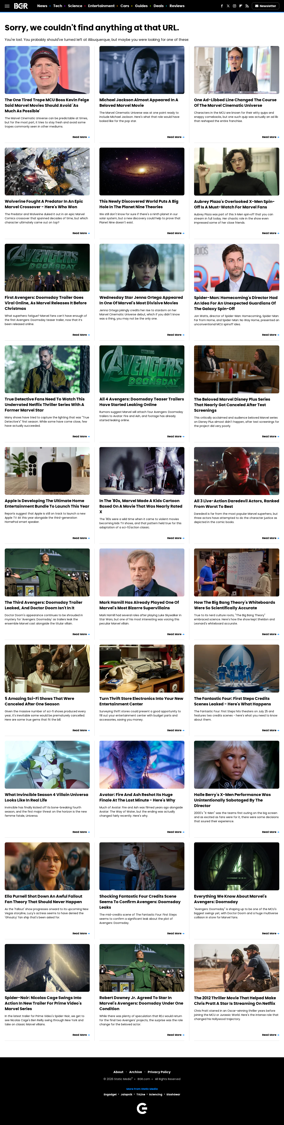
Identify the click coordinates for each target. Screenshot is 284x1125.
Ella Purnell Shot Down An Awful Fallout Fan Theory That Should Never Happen (43, 899)
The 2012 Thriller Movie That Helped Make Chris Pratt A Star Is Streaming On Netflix (235, 1000)
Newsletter (265, 6)
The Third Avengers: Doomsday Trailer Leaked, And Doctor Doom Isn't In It (43, 605)
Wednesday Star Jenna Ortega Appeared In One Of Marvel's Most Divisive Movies (141, 300)
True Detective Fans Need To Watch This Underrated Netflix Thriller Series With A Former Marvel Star (45, 405)
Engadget (110, 1094)
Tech (57, 6)
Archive (135, 1072)
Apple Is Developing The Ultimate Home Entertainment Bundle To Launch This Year (47, 503)
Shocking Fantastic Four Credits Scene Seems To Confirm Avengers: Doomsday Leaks (140, 902)
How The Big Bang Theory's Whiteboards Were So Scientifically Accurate (234, 605)
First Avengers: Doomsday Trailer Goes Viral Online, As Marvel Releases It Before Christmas (46, 303)
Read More (80, 137)
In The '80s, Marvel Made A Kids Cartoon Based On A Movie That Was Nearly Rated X (140, 506)
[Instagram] (234, 6)
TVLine (140, 1094)
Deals (159, 6)
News (42, 6)
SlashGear (173, 1094)
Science (75, 6)
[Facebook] (221, 6)
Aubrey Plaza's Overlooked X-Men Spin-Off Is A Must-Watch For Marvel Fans (234, 204)
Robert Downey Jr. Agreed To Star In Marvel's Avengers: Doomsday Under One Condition (141, 1003)
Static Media (122, 1079)
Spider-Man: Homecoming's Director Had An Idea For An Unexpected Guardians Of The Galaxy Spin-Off (236, 303)
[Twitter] (228, 6)
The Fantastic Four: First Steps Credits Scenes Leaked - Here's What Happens (232, 701)
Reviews (177, 6)
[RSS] (247, 6)
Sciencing (155, 1094)
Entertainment (101, 6)
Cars (125, 6)
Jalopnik (126, 1094)
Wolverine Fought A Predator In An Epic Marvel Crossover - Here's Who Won (44, 204)
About (118, 1072)
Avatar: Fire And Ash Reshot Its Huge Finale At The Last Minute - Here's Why (137, 797)
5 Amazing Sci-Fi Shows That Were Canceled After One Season (39, 701)
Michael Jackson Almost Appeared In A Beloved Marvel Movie (138, 102)
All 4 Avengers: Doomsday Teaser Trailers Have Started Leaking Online (141, 402)
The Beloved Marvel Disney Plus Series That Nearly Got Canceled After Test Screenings (232, 405)
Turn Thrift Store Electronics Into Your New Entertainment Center (141, 701)
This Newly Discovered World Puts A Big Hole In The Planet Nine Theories (138, 204)
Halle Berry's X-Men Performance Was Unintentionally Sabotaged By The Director (232, 800)
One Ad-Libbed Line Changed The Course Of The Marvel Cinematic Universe (235, 102)
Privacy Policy (159, 1072)
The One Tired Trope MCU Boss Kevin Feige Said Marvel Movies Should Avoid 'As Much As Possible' (47, 105)
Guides (141, 6)
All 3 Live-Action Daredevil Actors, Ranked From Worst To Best (236, 503)
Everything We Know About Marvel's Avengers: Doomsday (230, 899)
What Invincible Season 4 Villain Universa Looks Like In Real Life (46, 797)
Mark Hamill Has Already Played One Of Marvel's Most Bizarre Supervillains (139, 605)
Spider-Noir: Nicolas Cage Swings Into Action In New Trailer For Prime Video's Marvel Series (43, 1003)
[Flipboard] (240, 6)
